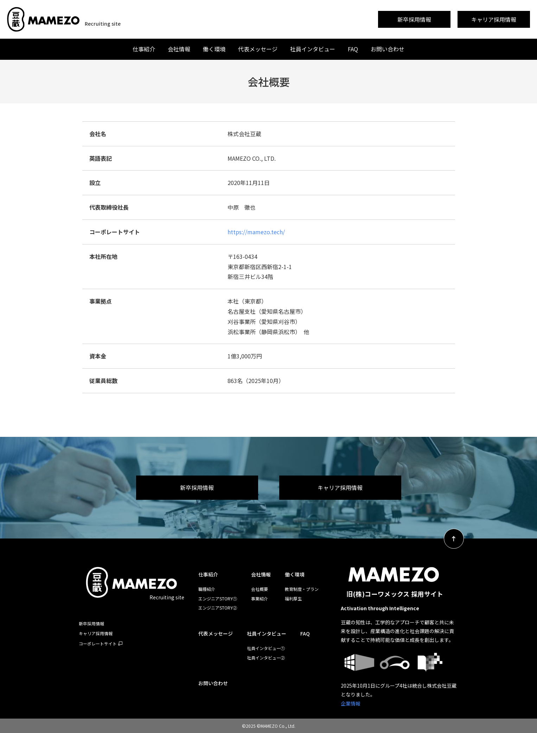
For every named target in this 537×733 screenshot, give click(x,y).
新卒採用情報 (414, 19)
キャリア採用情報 (493, 19)
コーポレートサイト (98, 643)
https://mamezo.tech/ (256, 232)
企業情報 (350, 703)
